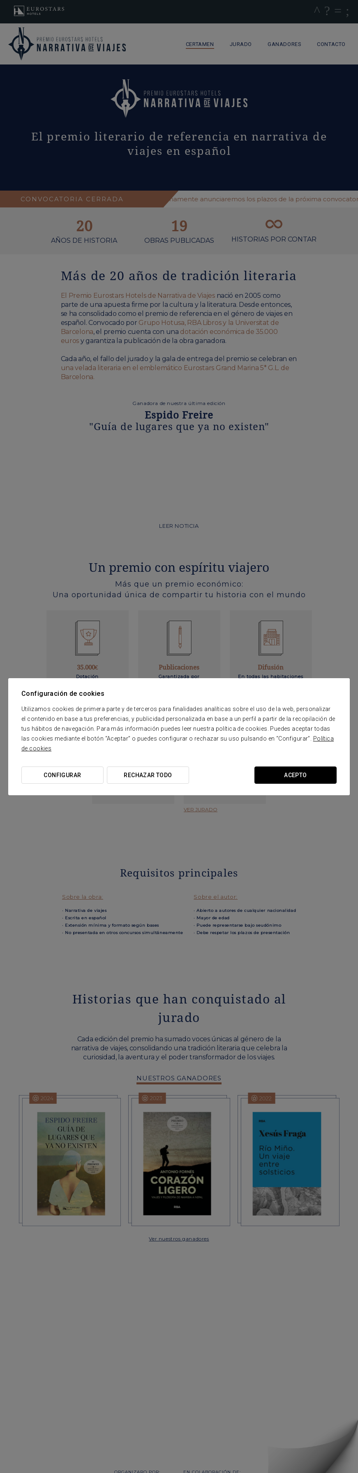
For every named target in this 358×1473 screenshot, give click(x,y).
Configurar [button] (62, 775)
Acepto (295, 775)
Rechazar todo (148, 775)
